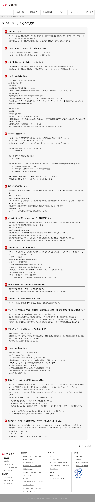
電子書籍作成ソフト (29, 462)
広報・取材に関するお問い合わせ (60, 466)
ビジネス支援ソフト (29, 491)
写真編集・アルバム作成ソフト (32, 472)
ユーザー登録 (88, 12)
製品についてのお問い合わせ (58, 462)
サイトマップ (8, 470)
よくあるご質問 (54, 459)
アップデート (60, 12)
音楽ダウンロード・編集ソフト (32, 466)
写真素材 (25, 478)
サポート (74, 12)
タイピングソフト (28, 475)
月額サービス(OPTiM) (82, 466)
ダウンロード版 (8, 480)
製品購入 (34, 12)
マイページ (8, 16)
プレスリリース (8, 464)
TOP (7, 12)
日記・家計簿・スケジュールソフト (33, 481)
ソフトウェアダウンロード (58, 478)
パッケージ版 (8, 477)
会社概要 (6, 458)
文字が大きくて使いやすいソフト (33, 488)
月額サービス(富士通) (82, 462)
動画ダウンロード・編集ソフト (32, 456)
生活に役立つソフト (29, 469)
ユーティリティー (28, 485)
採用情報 (6, 461)
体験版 (52, 472)
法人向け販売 (8, 484)
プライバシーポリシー (10, 467)
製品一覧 (20, 12)
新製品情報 (47, 12)
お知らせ (78, 459)
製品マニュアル (54, 475)
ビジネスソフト (27, 459)
